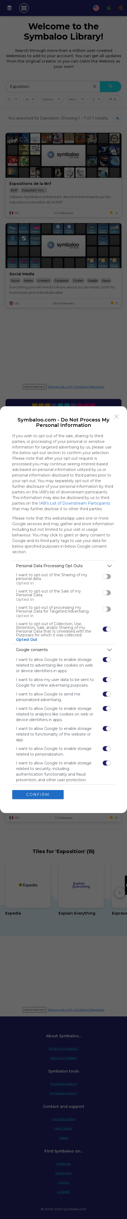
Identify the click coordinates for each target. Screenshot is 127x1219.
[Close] (117, 417)
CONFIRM (38, 794)
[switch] (107, 576)
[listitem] (63, 565)
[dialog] (63, 609)
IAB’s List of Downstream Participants (74, 503)
